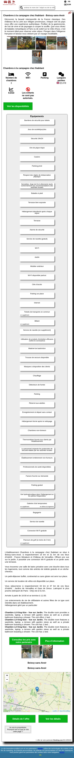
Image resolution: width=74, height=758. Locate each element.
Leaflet (54, 711)
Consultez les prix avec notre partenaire (24, 641)
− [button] (7, 680)
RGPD (62, 752)
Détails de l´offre (20, 719)
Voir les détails (53, 719)
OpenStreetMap (65, 711)
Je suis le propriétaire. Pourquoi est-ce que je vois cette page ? (18, 729)
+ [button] (7, 676)
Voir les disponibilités (18, 106)
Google (40, 748)
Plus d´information (54, 641)
